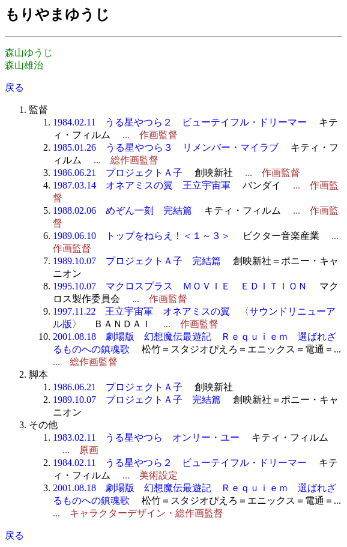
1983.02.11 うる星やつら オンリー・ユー (146, 437)
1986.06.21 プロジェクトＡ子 (118, 173)
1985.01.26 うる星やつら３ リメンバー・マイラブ (166, 147)
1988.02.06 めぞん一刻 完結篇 (122, 210)
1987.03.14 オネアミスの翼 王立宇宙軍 (142, 185)
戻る (14, 87)
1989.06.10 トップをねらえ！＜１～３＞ (142, 236)
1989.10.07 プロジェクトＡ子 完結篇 (137, 261)
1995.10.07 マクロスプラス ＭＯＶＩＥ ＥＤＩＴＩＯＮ (180, 286)
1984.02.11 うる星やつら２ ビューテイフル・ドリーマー (180, 122)
